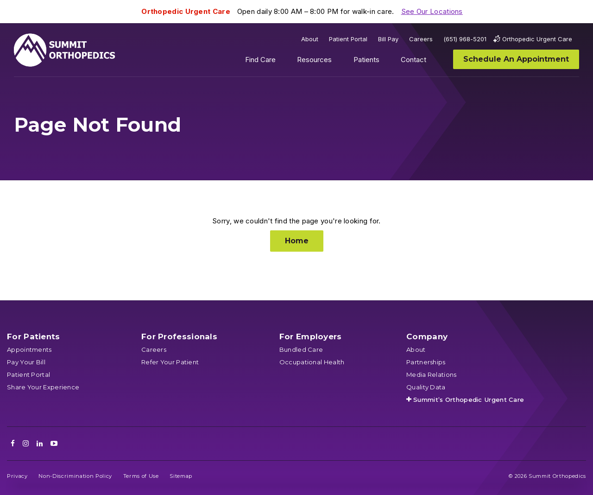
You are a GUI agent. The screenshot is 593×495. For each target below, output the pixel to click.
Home (297, 240)
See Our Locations (432, 11)
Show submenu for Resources (339, 61)
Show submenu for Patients (386, 61)
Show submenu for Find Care (282, 61)
